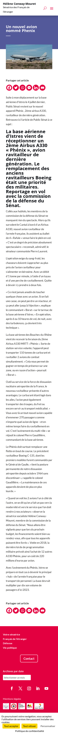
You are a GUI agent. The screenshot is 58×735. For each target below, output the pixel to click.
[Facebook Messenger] (29, 88)
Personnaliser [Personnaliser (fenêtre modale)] (48, 726)
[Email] (42, 88)
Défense (7, 643)
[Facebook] (9, 88)
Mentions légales (12, 698)
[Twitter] (16, 88)
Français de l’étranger (15, 638)
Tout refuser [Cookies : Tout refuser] (29, 726)
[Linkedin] (36, 88)
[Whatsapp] (22, 88)
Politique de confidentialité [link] (29, 730)
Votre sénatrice (11, 634)
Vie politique (10, 647)
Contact (29, 658)
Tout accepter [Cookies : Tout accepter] (11, 726)
